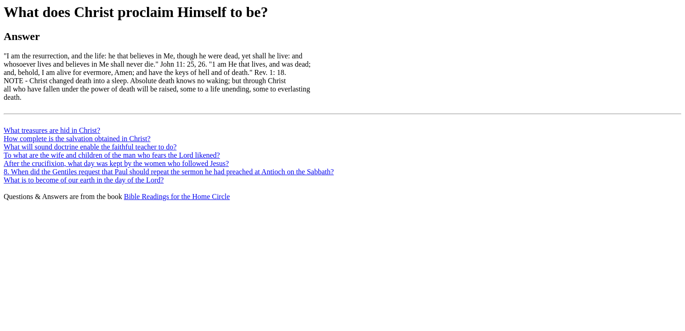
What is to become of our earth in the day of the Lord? (84, 180)
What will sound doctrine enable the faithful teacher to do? (90, 147)
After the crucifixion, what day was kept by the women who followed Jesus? (116, 163)
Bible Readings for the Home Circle (177, 196)
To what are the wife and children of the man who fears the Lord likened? (112, 155)
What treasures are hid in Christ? (52, 130)
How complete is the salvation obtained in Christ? (77, 139)
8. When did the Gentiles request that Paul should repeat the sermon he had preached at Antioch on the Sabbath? (169, 172)
